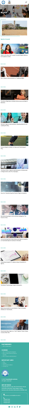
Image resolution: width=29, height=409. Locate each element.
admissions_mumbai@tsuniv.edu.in (11, 395)
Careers (4, 363)
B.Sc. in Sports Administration (9, 356)
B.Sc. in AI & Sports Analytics (9, 352)
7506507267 (6, 402)
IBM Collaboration (7, 346)
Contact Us (5, 366)
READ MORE (3, 63)
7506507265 (6, 399)
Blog (4, 362)
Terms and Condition (8, 364)
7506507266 (6, 401)
